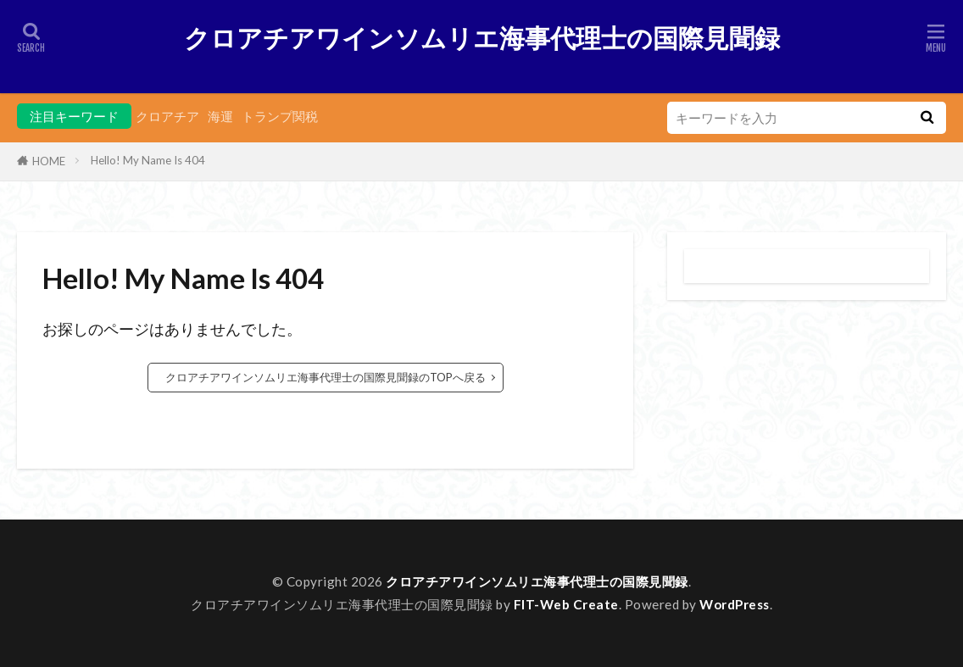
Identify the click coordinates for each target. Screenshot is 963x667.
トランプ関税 (280, 116)
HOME (48, 161)
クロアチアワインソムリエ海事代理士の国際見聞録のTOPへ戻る (325, 377)
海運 (220, 116)
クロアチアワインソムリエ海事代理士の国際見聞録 (482, 38)
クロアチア (167, 116)
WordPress (734, 604)
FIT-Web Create (566, 604)
